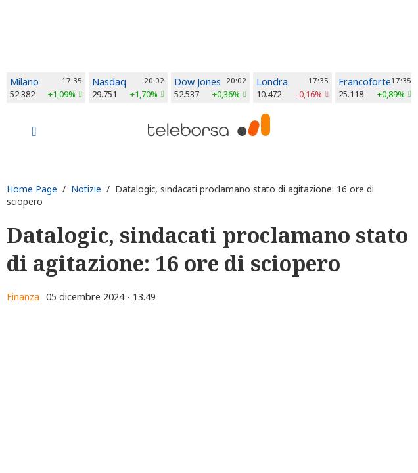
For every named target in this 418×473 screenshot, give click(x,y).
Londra (272, 82)
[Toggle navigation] (34, 133)
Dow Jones (197, 82)
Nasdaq (109, 82)
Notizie (86, 189)
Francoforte (364, 82)
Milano (24, 82)
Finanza (23, 296)
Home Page (32, 189)
